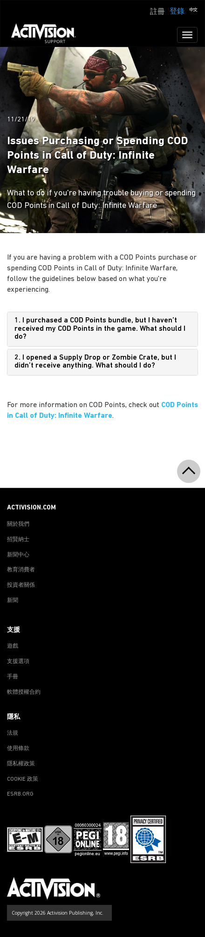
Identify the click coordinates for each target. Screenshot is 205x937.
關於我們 (18, 524)
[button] (193, 10)
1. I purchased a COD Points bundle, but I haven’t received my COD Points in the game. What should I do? (99, 329)
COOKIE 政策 (22, 779)
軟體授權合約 (24, 692)
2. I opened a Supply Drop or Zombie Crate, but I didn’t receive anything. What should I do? (95, 362)
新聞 (12, 600)
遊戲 (12, 646)
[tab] (102, 329)
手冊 (12, 677)
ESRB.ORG (20, 794)
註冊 (157, 12)
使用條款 (18, 748)
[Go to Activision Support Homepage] (48, 35)
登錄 (177, 11)
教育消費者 (21, 570)
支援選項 (18, 661)
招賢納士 (18, 539)
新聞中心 (18, 555)
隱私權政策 (21, 764)
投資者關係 (21, 585)
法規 (12, 733)
